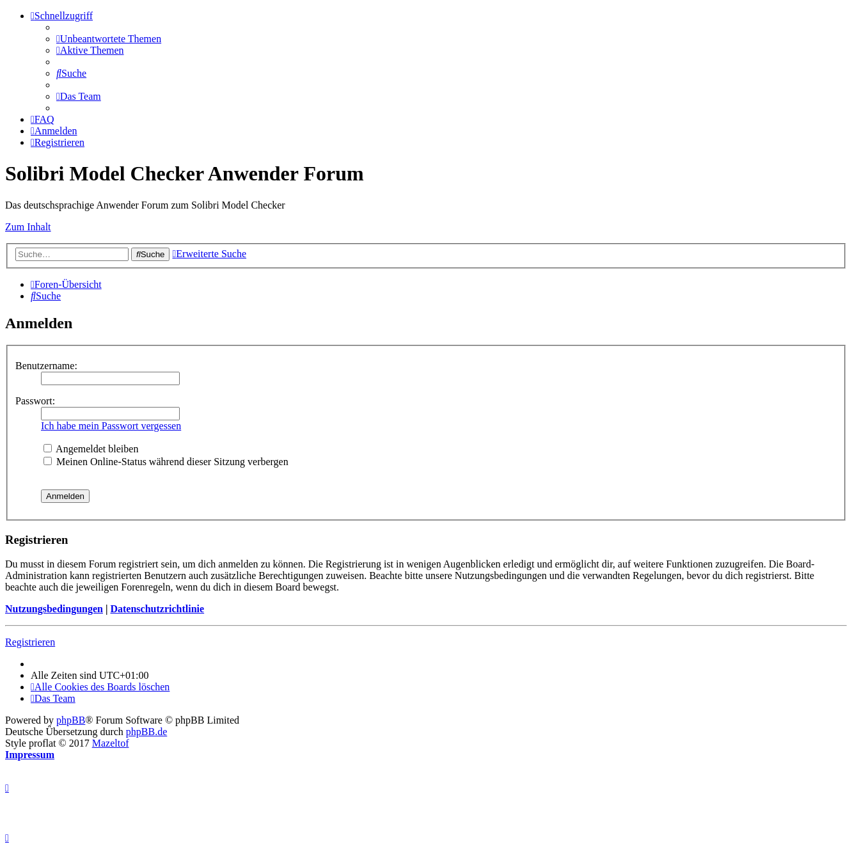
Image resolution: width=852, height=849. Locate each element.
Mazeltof (110, 743)
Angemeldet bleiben (90, 448)
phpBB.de (146, 731)
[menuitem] (108, 38)
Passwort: (35, 400)
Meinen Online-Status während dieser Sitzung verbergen (165, 461)
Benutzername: (46, 365)
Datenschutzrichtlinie (157, 608)
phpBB (70, 720)
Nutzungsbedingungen (54, 608)
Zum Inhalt (28, 226)
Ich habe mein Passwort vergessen (111, 425)
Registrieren (30, 642)
